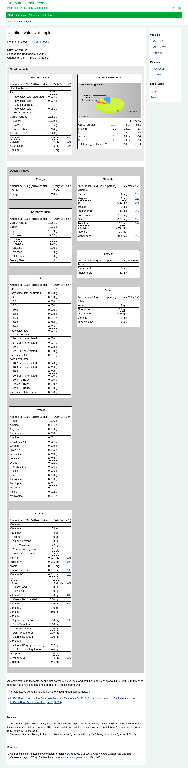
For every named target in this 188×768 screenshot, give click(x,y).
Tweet (154, 97)
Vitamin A (158, 53)
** (122, 77)
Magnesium (159, 68)
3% (69, 574)
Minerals (34, 15)
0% (69, 595)
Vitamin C (158, 41)
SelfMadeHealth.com (26, 3)
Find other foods (39, 41)
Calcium (157, 74)
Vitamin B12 (159, 47)
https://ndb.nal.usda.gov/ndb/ (70, 757)
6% (69, 137)
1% (69, 141)
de (179, 8)
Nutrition (47, 15)
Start (10, 15)
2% (69, 561)
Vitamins (21, 15)
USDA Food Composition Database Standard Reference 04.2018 (48, 698)
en (173, 8)
